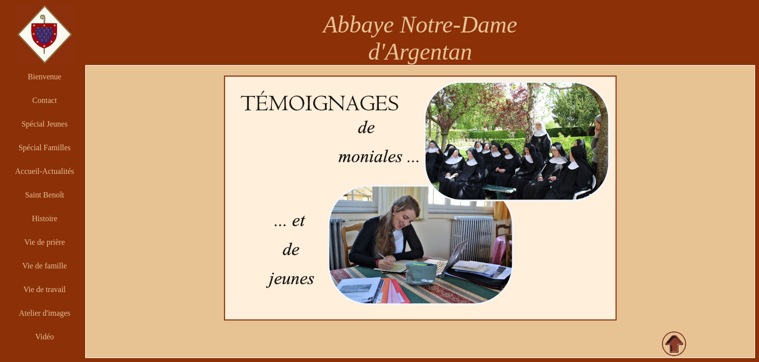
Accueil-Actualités (44, 171)
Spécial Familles (44, 147)
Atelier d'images (44, 313)
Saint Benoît (45, 195)
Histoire (45, 218)
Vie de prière (44, 242)
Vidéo (44, 336)
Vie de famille (44, 266)
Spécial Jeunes (45, 124)
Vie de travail (44, 289)
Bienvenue (44, 76)
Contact (45, 100)
